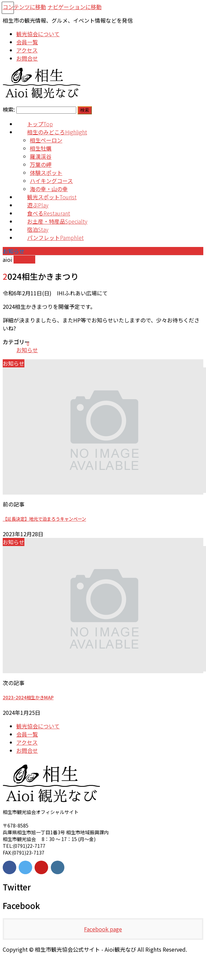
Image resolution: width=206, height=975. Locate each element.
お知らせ (27, 350)
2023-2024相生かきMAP (28, 697)
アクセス (27, 742)
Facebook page (103, 929)
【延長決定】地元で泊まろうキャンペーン (44, 519)
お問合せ (27, 750)
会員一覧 (27, 734)
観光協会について (38, 726)
